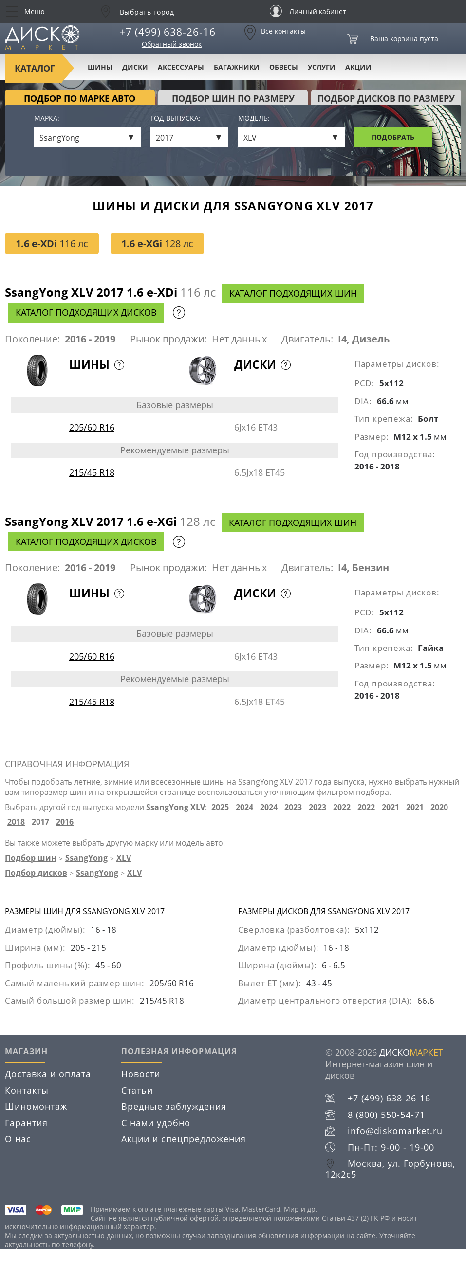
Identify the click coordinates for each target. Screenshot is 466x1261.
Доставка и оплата (48, 1074)
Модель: (254, 118)
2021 (390, 807)
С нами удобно (155, 1123)
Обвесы (283, 67)
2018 (16, 822)
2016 (65, 822)
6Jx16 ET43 (256, 427)
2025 (220, 807)
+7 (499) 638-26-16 (167, 31)
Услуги (322, 67)
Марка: (46, 118)
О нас (18, 1139)
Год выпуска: (175, 118)
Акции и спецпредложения (183, 1139)
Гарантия (26, 1123)
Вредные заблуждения (173, 1106)
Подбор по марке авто (79, 98)
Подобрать (393, 137)
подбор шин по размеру (233, 98)
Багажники (237, 67)
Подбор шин (30, 857)
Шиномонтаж (36, 1106)
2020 (439, 807)
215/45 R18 (91, 472)
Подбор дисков (36, 872)
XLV (123, 857)
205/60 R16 (91, 427)
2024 (244, 807)
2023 (293, 807)
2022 (342, 807)
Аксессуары (181, 67)
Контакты (27, 1090)
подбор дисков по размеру (386, 98)
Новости (140, 1074)
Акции (358, 67)
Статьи (137, 1090)
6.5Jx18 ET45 (259, 472)
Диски (135, 67)
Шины (100, 67)
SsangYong (86, 857)
